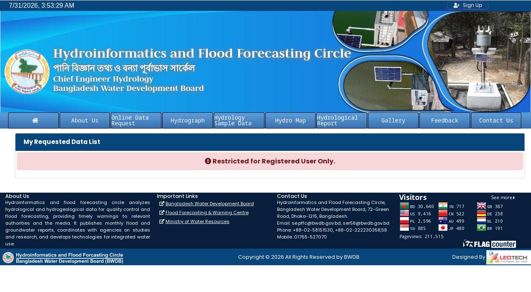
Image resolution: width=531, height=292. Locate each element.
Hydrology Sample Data (233, 120)
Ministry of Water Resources (198, 221)
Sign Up (468, 5)
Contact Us (496, 120)
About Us (85, 120)
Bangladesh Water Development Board (210, 203)
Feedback (444, 120)
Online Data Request (129, 120)
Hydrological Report (337, 120)
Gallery (393, 120)
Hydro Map (290, 120)
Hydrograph (188, 120)
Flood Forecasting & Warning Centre (207, 212)
